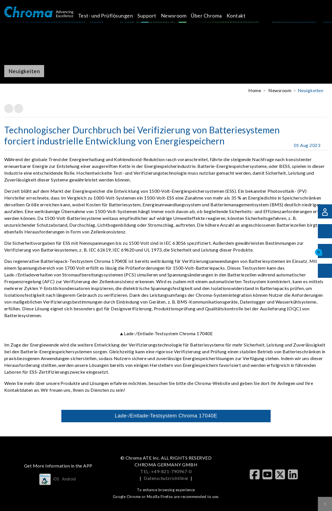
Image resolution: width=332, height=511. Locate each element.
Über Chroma (212, 15)
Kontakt (242, 15)
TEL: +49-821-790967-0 (165, 471)
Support (153, 15)
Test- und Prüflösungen (111, 15)
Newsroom (180, 15)
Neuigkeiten (310, 90)
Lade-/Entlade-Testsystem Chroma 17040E (166, 416)
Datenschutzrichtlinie (166, 478)
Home (254, 90)
